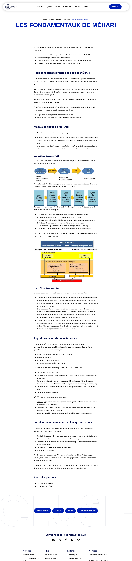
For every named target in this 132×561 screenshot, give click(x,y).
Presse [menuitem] (70, 511)
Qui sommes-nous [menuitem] (28, 555)
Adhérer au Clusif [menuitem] (42, 511)
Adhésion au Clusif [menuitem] (51, 555)
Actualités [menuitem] (40, 7)
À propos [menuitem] (86, 7)
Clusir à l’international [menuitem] (74, 558)
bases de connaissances (54, 60)
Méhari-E (40, 402)
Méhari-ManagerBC (43, 413)
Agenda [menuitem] (49, 7)
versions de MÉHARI (46, 486)
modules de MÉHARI (46, 483)
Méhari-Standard (42, 407)
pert (44, 402)
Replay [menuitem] (57, 7)
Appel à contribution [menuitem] (51, 558)
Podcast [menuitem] (77, 7)
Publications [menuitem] (67, 7)
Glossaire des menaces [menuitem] (87, 511)
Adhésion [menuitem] (115, 7)
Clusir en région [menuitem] (72, 555)
